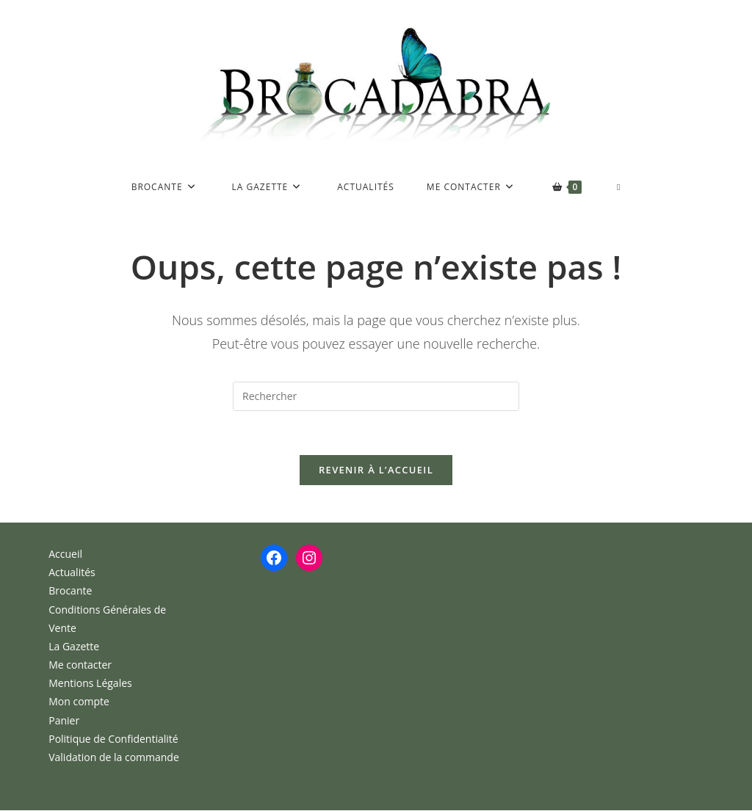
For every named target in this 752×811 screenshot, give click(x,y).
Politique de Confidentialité (113, 739)
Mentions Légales (90, 684)
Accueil (65, 554)
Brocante (70, 591)
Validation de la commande (113, 758)
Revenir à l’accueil (376, 470)
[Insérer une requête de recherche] (376, 396)
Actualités (71, 573)
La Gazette (73, 647)
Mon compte (78, 702)
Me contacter (80, 665)
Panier (63, 721)
